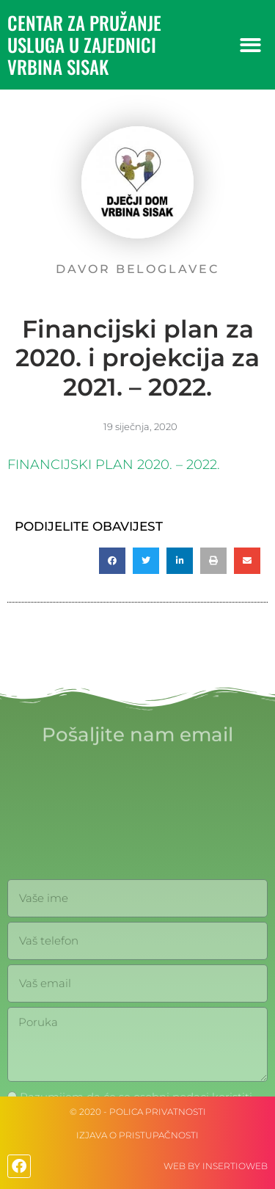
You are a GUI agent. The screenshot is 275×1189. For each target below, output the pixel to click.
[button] (251, 45)
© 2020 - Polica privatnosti (138, 1111)
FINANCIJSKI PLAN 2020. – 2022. (113, 465)
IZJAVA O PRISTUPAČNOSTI (137, 1135)
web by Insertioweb (216, 1165)
